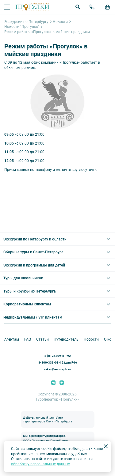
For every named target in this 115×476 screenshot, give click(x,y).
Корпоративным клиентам (27, 304)
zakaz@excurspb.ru (57, 369)
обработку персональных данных (40, 464)
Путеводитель (66, 339)
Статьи (42, 339)
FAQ (27, 339)
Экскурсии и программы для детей (34, 265)
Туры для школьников (23, 278)
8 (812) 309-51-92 (57, 355)
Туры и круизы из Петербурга (29, 291)
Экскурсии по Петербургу (26, 22)
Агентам (11, 339)
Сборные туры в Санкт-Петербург (33, 252)
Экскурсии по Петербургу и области (35, 239)
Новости (60, 22)
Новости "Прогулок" (21, 27)
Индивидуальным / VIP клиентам (32, 317)
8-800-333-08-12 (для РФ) (57, 362)
